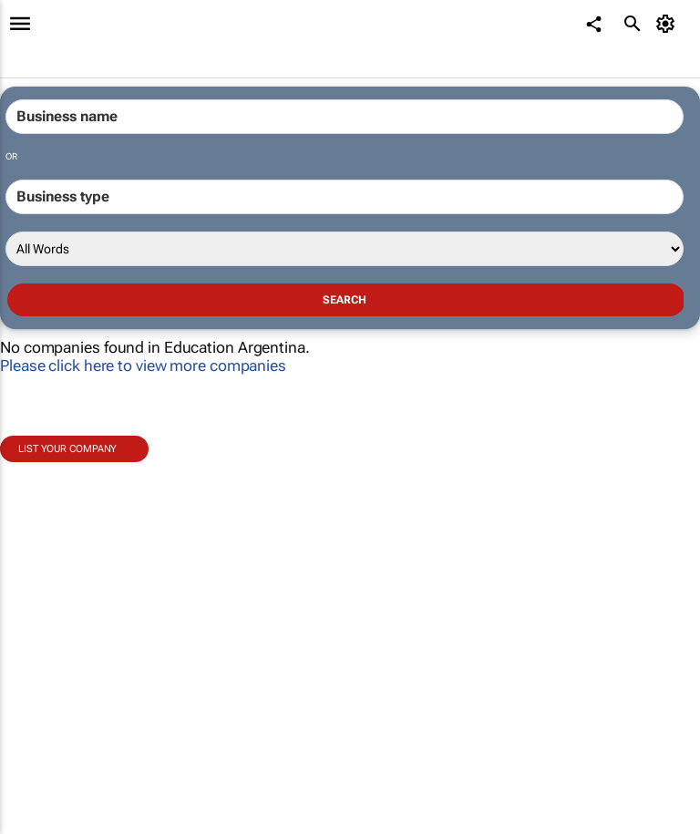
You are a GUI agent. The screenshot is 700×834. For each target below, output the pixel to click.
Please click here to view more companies (143, 365)
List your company (67, 449)
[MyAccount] (668, 23)
